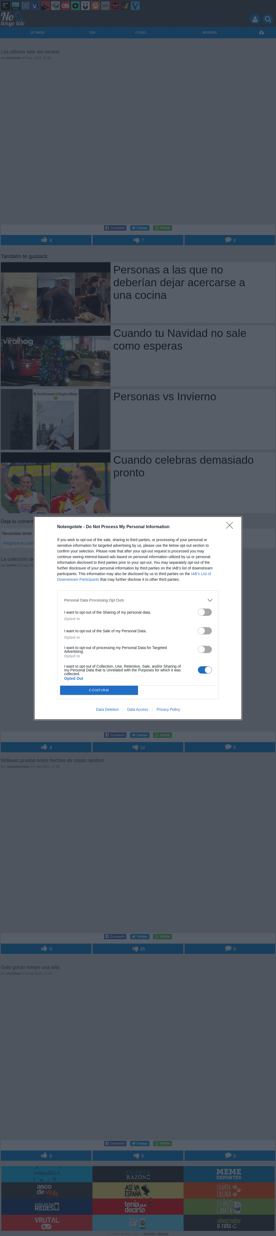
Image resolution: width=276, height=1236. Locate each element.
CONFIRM (99, 690)
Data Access (137, 709)
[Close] (231, 527)
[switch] (205, 612)
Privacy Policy (168, 709)
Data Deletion (107, 709)
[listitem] (138, 600)
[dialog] (138, 618)
